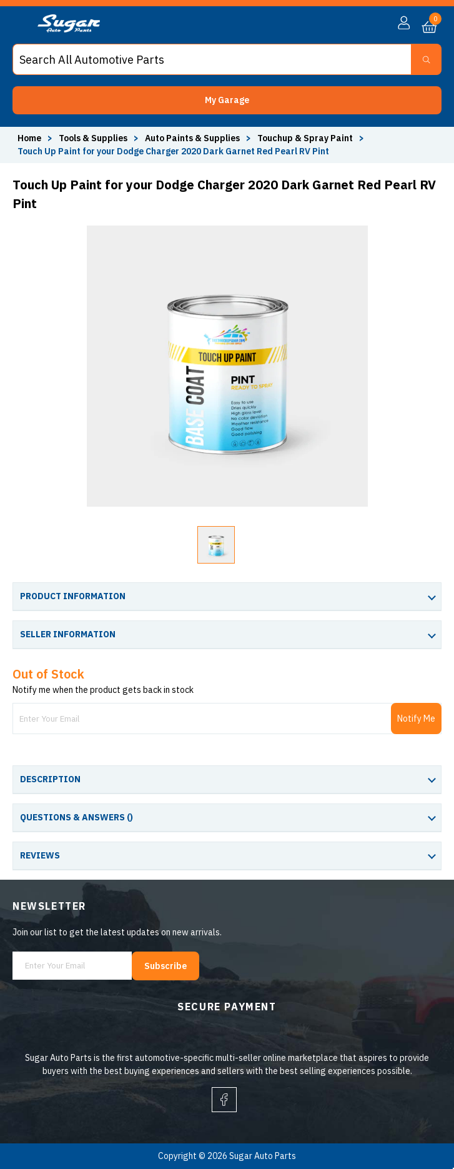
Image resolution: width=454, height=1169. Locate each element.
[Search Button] (426, 59)
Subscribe (165, 966)
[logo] (68, 29)
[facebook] (224, 1099)
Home (29, 138)
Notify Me (416, 718)
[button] (227, 100)
